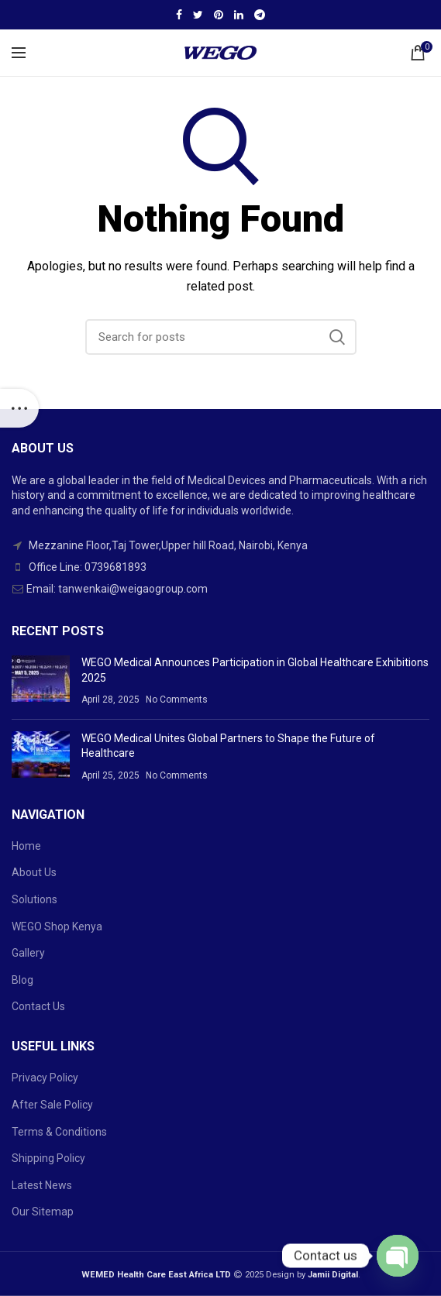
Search (337, 337)
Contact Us (38, 1006)
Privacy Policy (45, 1077)
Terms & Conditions (59, 1132)
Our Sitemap (43, 1211)
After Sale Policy (52, 1104)
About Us (34, 872)
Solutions (34, 899)
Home (26, 846)
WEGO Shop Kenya (57, 926)
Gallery (28, 953)
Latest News (42, 1185)
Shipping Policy (48, 1158)
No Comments (177, 699)
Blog (22, 980)
